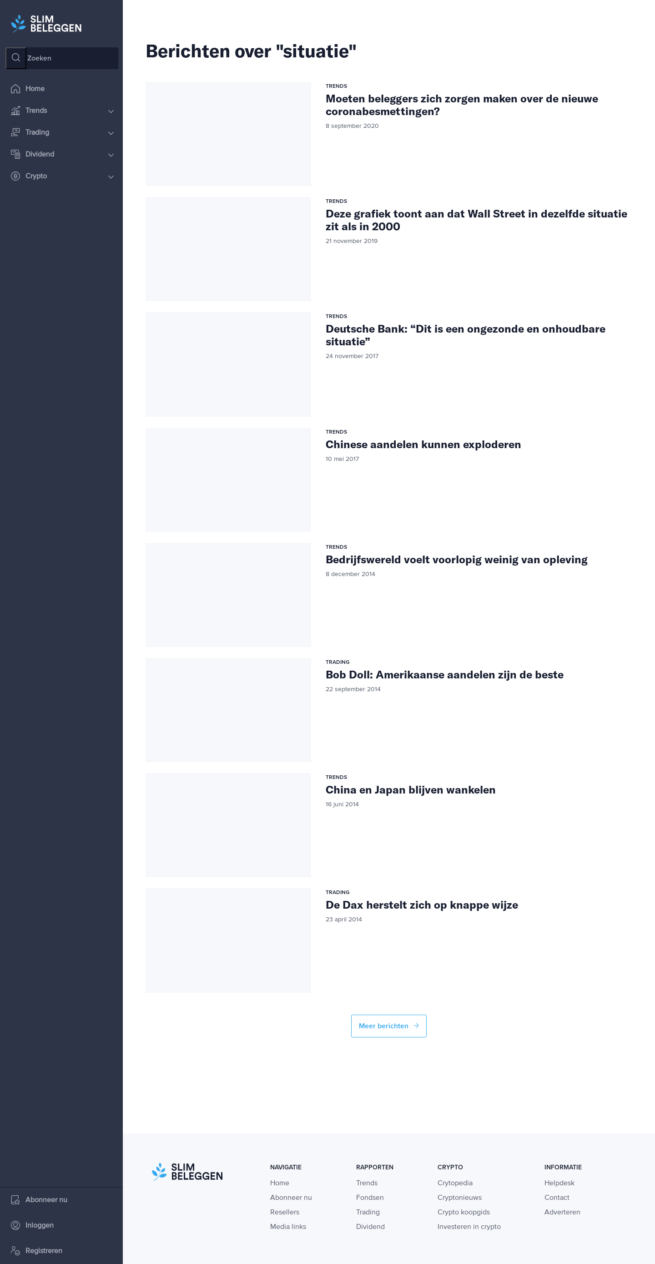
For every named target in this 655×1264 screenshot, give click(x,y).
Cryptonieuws (460, 1198)
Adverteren (562, 1212)
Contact (556, 1198)
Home (28, 89)
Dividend (62, 155)
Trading (62, 133)
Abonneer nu (39, 1200)
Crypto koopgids (464, 1212)
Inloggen (32, 1226)
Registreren (36, 1251)
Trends (62, 111)
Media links (288, 1227)
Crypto (62, 177)
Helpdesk (559, 1183)
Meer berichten (389, 1026)
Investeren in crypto (469, 1227)
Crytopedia (455, 1183)
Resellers (284, 1212)
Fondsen (370, 1198)
